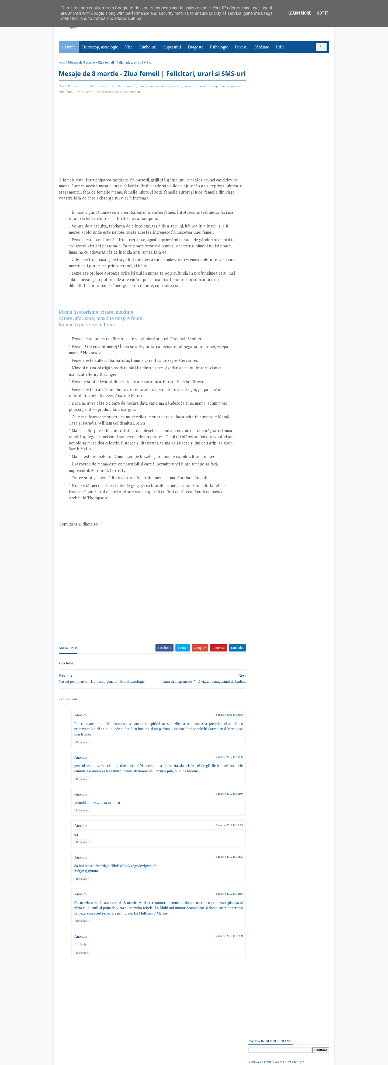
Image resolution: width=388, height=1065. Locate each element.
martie (166, 97)
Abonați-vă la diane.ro (261, 759)
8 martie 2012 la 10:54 (219, 835)
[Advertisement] (104, 148)
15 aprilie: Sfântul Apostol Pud (272, 644)
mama (155, 97)
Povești (241, 47)
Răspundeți (83, 752)
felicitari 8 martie (124, 97)
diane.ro (89, 1058)
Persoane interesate (288, 759)
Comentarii (261, 330)
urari (101, 102)
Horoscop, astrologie (100, 47)
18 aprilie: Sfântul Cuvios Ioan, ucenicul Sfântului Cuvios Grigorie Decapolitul (288, 93)
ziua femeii (144, 102)
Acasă (63, 62)
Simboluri (148, 47)
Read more (279, 578)
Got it (322, 13)
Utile (280, 47)
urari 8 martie (116, 102)
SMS (91, 102)
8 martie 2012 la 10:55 (219, 867)
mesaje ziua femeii (73, 102)
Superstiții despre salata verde (272, 724)
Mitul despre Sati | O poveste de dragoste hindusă (287, 684)
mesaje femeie (219, 97)
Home (70, 47)
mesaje (178, 97)
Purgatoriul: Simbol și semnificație (276, 604)
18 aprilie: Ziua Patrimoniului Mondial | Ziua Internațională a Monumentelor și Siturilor (284, 119)
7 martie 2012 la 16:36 (219, 767)
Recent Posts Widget (258, 743)
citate (92, 97)
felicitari (104, 97)
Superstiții (172, 47)
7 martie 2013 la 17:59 (219, 946)
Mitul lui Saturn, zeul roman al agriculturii (282, 565)
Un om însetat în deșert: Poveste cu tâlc (279, 101)
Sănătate (262, 47)
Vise (129, 47)
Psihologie (219, 47)
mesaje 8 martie (196, 97)
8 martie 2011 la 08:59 (219, 725)
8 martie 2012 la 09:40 (219, 804)
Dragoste (196, 47)
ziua (131, 102)
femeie (143, 97)
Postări (258, 321)
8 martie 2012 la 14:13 (219, 904)
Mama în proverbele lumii (87, 335)
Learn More (299, 13)
